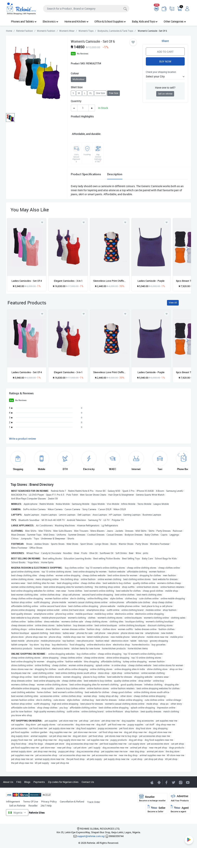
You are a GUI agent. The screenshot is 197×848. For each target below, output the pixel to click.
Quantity (76, 101)
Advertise (180, 798)
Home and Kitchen (76, 21)
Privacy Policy (49, 801)
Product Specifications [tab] (86, 174)
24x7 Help (46, 805)
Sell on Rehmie (17, 805)
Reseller (33, 805)
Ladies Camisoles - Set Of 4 (27, 280)
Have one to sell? (165, 87)
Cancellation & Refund (72, 801)
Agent (180, 809)
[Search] (86, 8)
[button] (165, 76)
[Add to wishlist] (42, 313)
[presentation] (181, 248)
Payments (39, 782)
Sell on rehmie (165, 93)
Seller (156, 809)
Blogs (27, 782)
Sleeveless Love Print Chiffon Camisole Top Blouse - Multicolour (109, 280)
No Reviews (82, 53)
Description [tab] (114, 174)
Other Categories (175, 21)
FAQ (18, 782)
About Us (8, 782)
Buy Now (165, 61)
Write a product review (22, 438)
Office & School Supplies (110, 21)
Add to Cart (165, 51)
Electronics (50, 21)
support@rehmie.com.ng (90, 836)
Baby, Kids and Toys (145, 21)
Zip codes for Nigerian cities (63, 782)
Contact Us (88, 782)
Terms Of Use (30, 801)
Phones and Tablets (23, 21)
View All (173, 302)
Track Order (93, 802)
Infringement (13, 801)
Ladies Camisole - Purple (151, 280)
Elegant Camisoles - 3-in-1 (68, 280)
